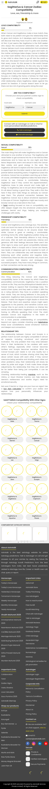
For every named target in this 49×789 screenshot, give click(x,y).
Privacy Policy (31, 701)
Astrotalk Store (32, 587)
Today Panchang (33, 592)
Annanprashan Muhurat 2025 (11, 621)
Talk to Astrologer (33, 618)
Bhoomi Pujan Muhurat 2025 (10, 647)
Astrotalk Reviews (33, 622)
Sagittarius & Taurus (36, 420)
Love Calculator (7, 692)
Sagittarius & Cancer (36, 439)
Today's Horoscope (9, 583)
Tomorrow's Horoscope (10, 596)
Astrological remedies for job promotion (36, 663)
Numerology (31, 652)
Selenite (4, 732)
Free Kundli (30, 605)
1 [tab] (18, 542)
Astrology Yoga (32, 627)
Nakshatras (43, 322)
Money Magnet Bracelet (11, 761)
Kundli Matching (32, 609)
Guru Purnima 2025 (9, 696)
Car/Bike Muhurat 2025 (10, 632)
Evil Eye (4, 710)
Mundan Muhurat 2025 (10, 660)
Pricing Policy (31, 714)
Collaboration (7, 674)
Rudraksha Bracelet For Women (10, 746)
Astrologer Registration (35, 679)
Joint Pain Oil (6, 766)
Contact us (31, 719)
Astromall (30, 583)
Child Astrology (32, 636)
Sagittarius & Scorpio (36, 478)
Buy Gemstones (9, 724)
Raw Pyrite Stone (8, 757)
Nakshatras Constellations (37, 648)
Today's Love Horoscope (11, 587)
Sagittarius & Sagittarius (12, 497)
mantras (31, 374)
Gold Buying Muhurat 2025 (12, 641)
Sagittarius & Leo (12, 459)
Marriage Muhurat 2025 (11, 636)
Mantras (29, 657)
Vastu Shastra (7, 687)
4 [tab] (28, 542)
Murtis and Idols (7, 752)
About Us (29, 709)
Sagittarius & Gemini (12, 439)
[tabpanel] (9, 533)
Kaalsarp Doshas (33, 631)
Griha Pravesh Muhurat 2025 (10, 655)
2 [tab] (21, 542)
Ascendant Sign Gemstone (32, 642)
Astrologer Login (32, 674)
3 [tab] (25, 542)
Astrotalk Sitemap (8, 701)
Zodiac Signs (6, 683)
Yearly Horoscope (8, 609)
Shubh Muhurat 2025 (11, 614)
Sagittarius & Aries (12, 420)
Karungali (5, 719)
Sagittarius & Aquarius (12, 517)
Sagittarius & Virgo (36, 459)
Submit (24, 113)
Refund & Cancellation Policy (35, 690)
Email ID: (35, 737)
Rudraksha (5, 715)
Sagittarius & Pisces (36, 517)
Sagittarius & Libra (12, 478)
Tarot (5, 205)
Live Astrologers (32, 596)
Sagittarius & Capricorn (36, 497)
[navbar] (2, 2)
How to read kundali (34, 600)
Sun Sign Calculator (12, 389)
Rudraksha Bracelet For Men (10, 739)
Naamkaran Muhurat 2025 (12, 627)
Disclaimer (30, 705)
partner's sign (30, 103)
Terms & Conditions (34, 696)
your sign (8, 103)
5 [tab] (31, 542)
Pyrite (3, 728)
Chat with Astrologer (34, 614)
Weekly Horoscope (9, 600)
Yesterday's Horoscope (10, 592)
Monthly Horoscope (9, 605)
